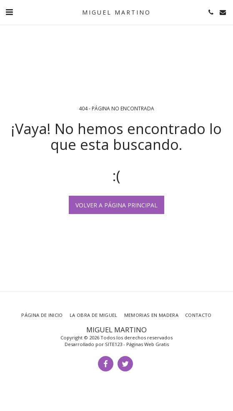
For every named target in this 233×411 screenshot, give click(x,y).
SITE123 (113, 344)
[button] (9, 11)
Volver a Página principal (116, 205)
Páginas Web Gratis (147, 344)
